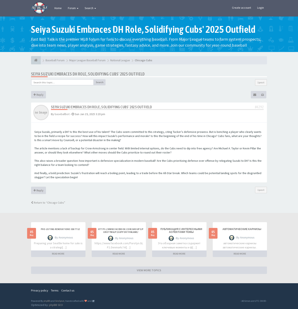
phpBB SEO (56, 305)
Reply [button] (38, 95)
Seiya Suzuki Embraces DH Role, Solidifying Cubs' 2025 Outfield (88, 74)
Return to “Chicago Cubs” (48, 202)
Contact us (67, 290)
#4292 (259, 107)
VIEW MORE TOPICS (149, 270)
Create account (241, 7)
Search (90, 8)
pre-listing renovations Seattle (60, 229)
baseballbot (62, 114)
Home (58, 8)
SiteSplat (59, 300)
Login (260, 7)
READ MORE (58, 253)
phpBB (46, 300)
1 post (260, 82)
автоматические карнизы (241, 229)
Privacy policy (39, 290)
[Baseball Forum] (36, 60)
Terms (55, 290)
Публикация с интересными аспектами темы (181, 231)
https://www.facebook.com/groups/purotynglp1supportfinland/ (121, 231)
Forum (73, 8)
